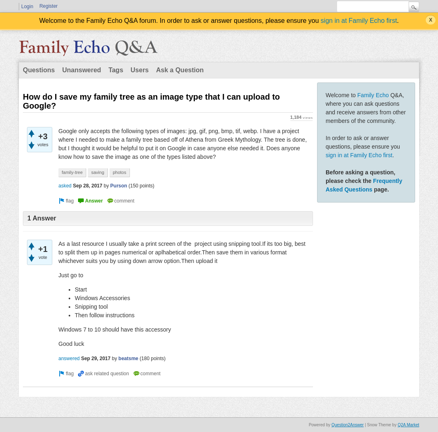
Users (140, 70)
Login (27, 6)
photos (119, 172)
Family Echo (373, 95)
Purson (118, 186)
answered (69, 358)
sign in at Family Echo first (359, 20)
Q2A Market (408, 425)
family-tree (72, 172)
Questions (39, 70)
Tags (115, 70)
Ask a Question (179, 70)
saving (97, 172)
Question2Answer (347, 425)
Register (48, 6)
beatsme (128, 358)
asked (65, 186)
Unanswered (81, 70)
